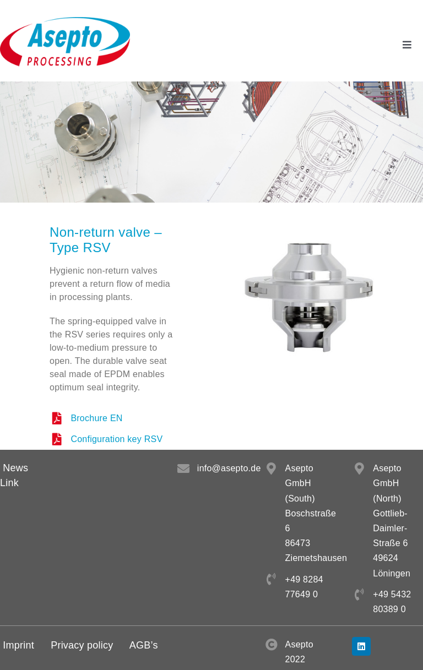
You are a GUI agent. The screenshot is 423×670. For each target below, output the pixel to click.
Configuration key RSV (116, 439)
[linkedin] (361, 646)
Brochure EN (96, 418)
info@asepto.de (229, 468)
